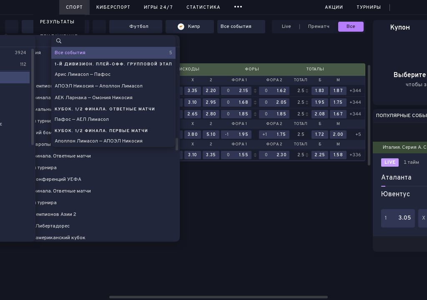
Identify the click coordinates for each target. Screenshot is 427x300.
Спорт (74, 7)
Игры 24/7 (158, 7)
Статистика (203, 7)
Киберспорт (113, 7)
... (238, 6)
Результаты (57, 22)
